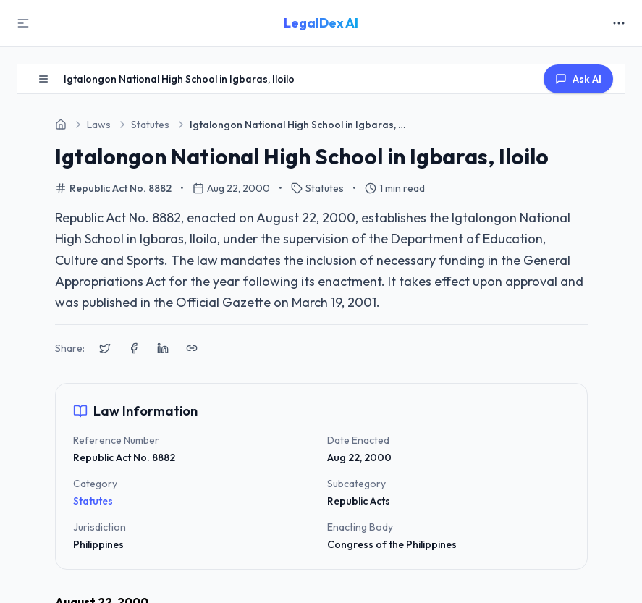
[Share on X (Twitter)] (105, 348)
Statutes (93, 500)
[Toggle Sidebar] (23, 23)
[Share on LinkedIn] (162, 348)
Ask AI (578, 78)
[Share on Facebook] (133, 348)
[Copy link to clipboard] (191, 348)
